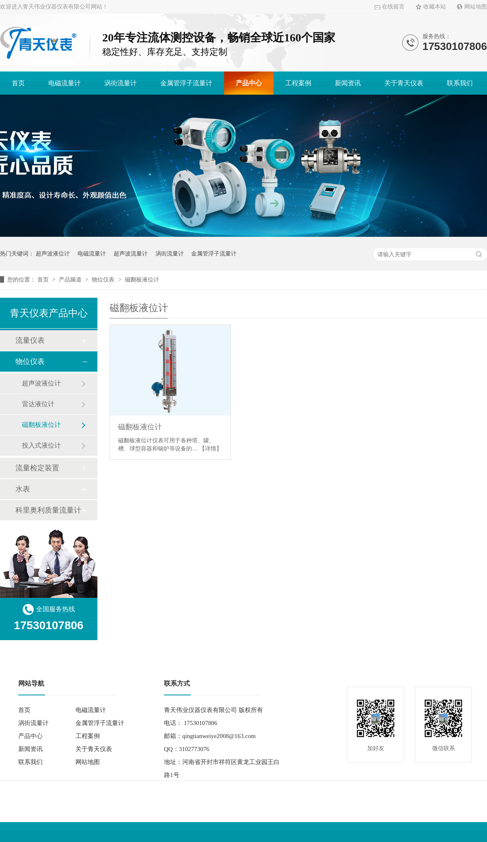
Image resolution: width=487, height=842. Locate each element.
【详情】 (210, 448)
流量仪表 (30, 340)
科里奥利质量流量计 (48, 510)
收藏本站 (434, 7)
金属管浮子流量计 (186, 83)
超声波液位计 (53, 253)
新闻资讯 (348, 83)
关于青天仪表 (403, 83)
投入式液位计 (41, 445)
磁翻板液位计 (142, 279)
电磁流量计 (64, 83)
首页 (18, 83)
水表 (22, 489)
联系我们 (460, 83)
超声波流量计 (131, 253)
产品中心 (249, 83)
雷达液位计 (38, 403)
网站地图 (475, 7)
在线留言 (393, 7)
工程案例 (298, 83)
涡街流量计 (120, 83)
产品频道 (71, 279)
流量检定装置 (37, 468)
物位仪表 (104, 279)
